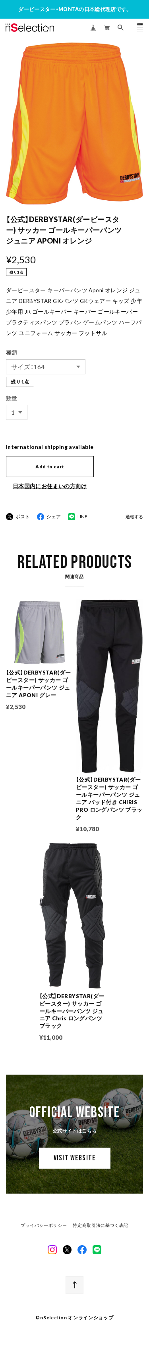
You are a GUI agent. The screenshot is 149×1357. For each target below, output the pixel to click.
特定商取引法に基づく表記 (100, 1226)
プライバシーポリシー (44, 1226)
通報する (134, 517)
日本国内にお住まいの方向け (50, 486)
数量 (11, 398)
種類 (11, 352)
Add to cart (49, 467)
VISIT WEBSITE (75, 1159)
